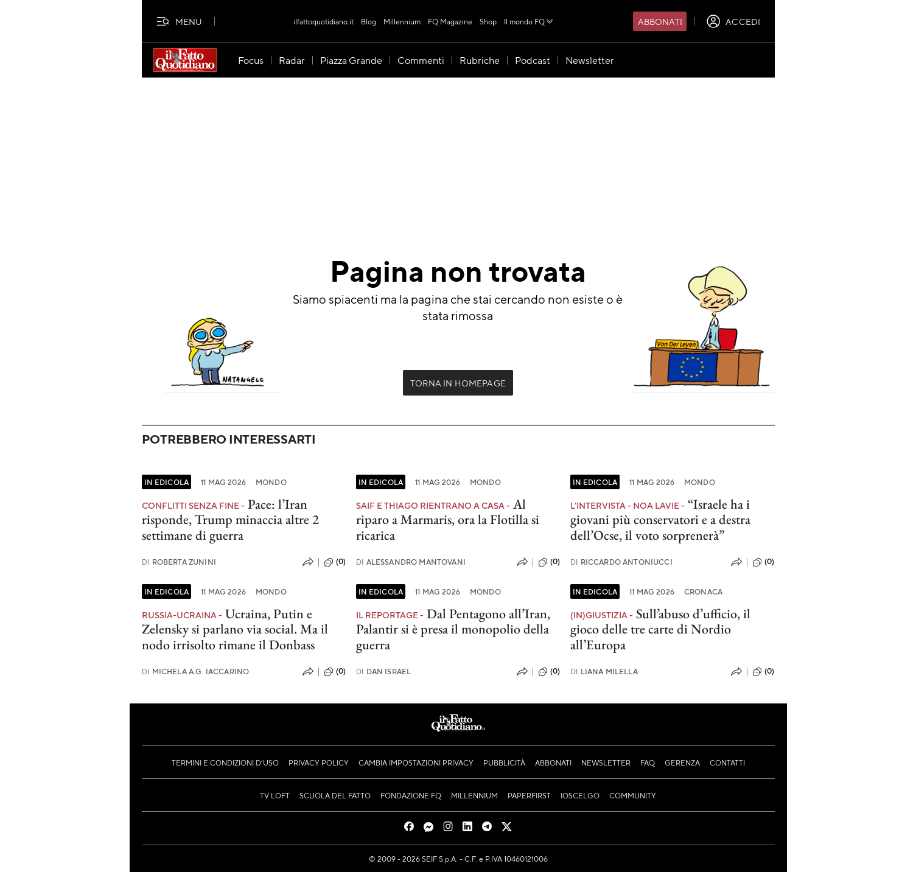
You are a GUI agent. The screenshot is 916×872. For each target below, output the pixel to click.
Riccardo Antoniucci (621, 562)
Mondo (271, 482)
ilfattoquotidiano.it (323, 21)
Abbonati (660, 21)
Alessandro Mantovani (411, 562)
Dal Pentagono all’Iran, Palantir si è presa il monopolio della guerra (453, 629)
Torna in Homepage (458, 382)
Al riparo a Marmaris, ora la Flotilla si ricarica (447, 519)
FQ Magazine (450, 21)
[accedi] (733, 21)
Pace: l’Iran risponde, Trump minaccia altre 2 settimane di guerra (230, 519)
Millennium (402, 21)
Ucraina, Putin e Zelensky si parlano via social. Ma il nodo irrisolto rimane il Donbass (235, 629)
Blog (368, 21)
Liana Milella (604, 671)
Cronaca (703, 591)
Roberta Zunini (179, 562)
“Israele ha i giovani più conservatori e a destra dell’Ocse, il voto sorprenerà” (660, 519)
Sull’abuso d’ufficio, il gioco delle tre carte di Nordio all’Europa (660, 629)
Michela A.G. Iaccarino (196, 671)
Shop (488, 21)
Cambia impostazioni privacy (416, 762)
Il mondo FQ (529, 21)
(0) (335, 562)
